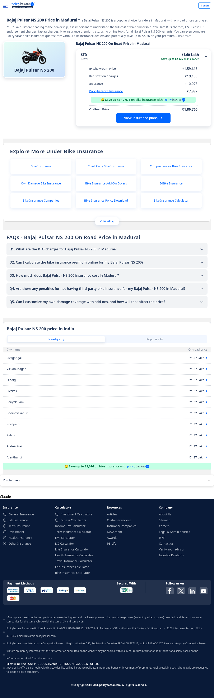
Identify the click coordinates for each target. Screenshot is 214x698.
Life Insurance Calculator (72, 549)
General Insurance (21, 514)
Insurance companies (121, 526)
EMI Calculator (65, 538)
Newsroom (114, 532)
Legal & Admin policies (174, 532)
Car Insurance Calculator (72, 567)
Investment (16, 532)
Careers (164, 526)
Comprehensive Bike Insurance (171, 166)
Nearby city (56, 339)
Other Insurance (20, 543)
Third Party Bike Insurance (106, 166)
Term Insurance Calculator (73, 532)
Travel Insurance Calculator (73, 561)
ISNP (162, 538)
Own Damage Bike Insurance (41, 183)
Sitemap (164, 520)
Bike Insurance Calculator (171, 200)
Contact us (166, 543)
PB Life (111, 543)
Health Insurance (20, 538)
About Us (165, 514)
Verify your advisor (172, 549)
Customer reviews (119, 520)
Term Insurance (19, 526)
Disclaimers (11, 480)
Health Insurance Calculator (74, 555)
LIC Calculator (64, 543)
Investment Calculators (76, 514)
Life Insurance (18, 520)
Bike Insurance (41, 166)
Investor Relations (171, 555)
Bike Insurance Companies (41, 200)
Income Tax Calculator (70, 526)
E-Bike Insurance (171, 183)
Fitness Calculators (73, 520)
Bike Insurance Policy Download (106, 200)
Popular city (154, 339)
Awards (112, 538)
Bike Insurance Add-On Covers (106, 183)
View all (107, 221)
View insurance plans (141, 118)
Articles (112, 514)
